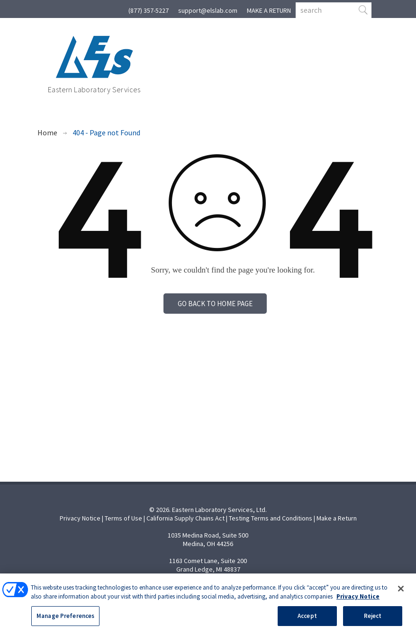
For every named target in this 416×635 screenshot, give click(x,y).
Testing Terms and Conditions (270, 518)
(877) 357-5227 (148, 10)
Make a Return (337, 518)
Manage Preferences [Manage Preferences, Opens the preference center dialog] (65, 621)
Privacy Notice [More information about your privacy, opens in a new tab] (358, 602)
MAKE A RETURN (269, 10)
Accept (307, 621)
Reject (373, 621)
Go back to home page (215, 303)
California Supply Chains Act (185, 518)
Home (47, 132)
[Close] (400, 593)
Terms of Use (123, 518)
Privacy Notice (80, 518)
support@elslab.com (207, 10)
